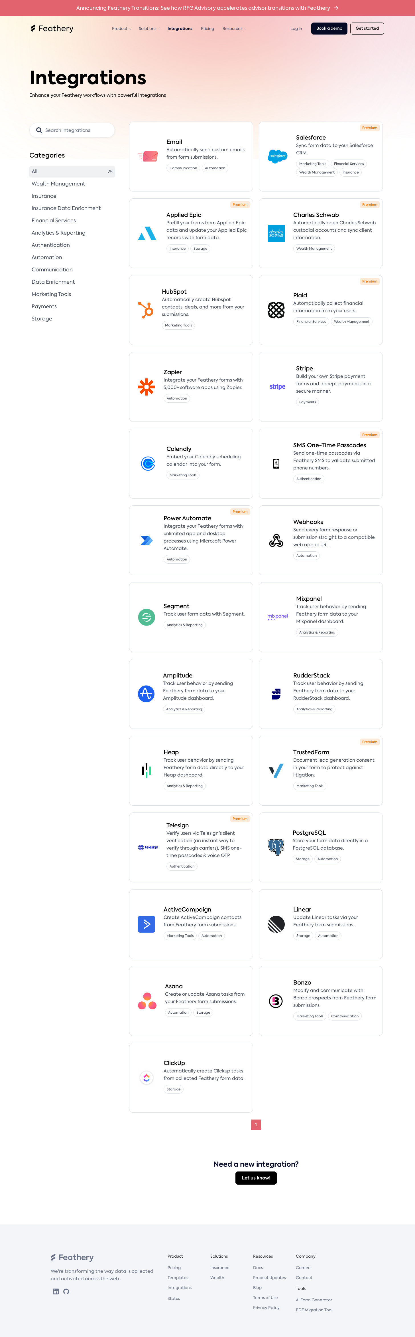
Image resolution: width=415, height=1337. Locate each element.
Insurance (219, 1267)
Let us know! (256, 1178)
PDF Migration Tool (314, 1309)
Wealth (217, 1277)
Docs (258, 1267)
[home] (52, 28)
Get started (367, 28)
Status (174, 1298)
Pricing (207, 28)
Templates (178, 1277)
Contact (304, 1277)
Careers (303, 1267)
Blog (257, 1287)
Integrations (180, 28)
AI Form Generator (314, 1299)
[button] (121, 28)
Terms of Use (265, 1297)
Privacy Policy (266, 1307)
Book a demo (329, 28)
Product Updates (269, 1277)
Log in (296, 28)
